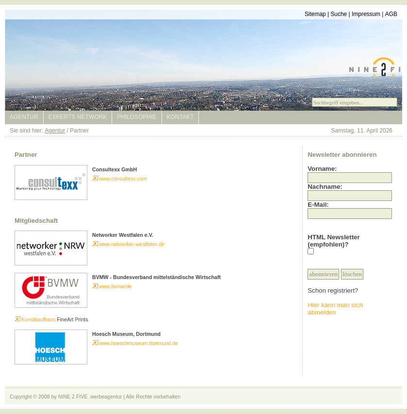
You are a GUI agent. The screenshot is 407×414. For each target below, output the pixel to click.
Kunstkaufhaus (35, 319)
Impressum (366, 14)
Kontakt (180, 117)
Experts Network (78, 117)
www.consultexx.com (119, 179)
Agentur (24, 117)
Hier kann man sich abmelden (335, 308)
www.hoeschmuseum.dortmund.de (135, 343)
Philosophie (136, 117)
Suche (338, 14)
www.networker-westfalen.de (128, 244)
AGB (391, 14)
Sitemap (315, 14)
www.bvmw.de (111, 286)
